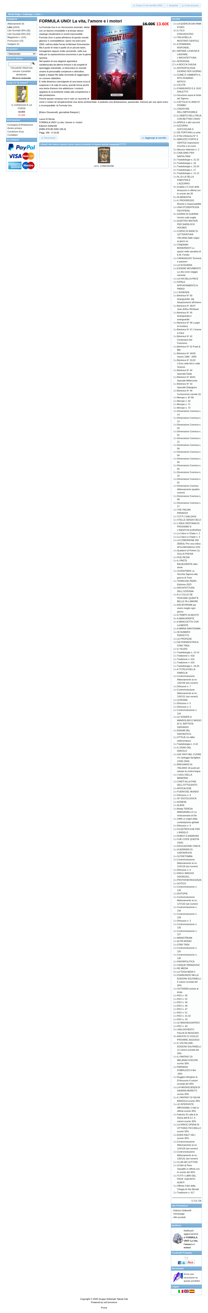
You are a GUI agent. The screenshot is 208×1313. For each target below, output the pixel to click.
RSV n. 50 (182, 995)
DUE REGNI (183, 557)
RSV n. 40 (182, 1026)
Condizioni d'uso (15, 131)
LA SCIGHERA (184, 265)
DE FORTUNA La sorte (189, 132)
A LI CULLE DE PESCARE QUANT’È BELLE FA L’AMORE (188, 598)
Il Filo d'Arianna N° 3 (187, 136)
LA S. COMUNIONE (104, 166)
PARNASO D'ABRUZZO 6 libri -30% (186, 1070)
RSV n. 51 (182, 1012)
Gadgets (11, 44)
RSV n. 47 (182, 1009)
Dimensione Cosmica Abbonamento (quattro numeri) (188, 489)
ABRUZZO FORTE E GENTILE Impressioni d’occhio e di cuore (188, 142)
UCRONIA (182, 700)
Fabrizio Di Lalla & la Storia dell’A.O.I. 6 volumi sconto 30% (187, 1118)
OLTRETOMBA (185, 856)
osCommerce (110, 1302)
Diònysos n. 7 (184, 686)
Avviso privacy (14, 128)
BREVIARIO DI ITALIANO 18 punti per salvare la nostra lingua (188, 767)
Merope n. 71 (183, 404)
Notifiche (176, 1225)
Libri (37, 14)
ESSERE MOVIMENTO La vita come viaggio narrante (189, 271)
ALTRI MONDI (184, 941)
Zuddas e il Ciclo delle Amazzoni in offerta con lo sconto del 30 (189, 190)
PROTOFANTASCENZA (189, 880)
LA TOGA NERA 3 (186, 972)
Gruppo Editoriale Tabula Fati (113, 1299)
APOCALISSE (184, 788)
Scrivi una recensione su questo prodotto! (192, 1277)
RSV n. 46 (182, 1002)
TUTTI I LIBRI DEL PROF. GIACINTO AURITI (186, 1179)
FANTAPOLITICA (186, 961)
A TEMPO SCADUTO (188, 615)
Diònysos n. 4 (184, 825)
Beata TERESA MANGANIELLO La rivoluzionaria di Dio (187, 812)
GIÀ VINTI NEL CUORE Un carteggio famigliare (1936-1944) (189, 757)
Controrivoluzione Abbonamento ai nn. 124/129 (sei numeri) (187, 863)
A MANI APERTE (185, 618)
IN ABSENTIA (184, 197)
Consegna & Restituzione (20, 125)
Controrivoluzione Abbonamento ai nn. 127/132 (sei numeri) (187, 900)
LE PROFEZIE (184, 639)
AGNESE (182, 802)
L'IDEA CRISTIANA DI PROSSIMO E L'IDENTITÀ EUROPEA (189, 526)
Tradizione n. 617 (186, 1192)
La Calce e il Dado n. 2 (188, 533)
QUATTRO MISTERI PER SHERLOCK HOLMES (187, 224)
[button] (148, 5)
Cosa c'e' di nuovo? (17, 83)
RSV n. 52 (182, 999)
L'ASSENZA (183, 292)
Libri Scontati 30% (16, 30)
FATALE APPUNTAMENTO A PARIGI (187, 285)
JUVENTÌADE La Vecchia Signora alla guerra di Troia (187, 574)
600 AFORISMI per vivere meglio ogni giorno (186, 608)
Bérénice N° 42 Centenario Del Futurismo (184, 339)
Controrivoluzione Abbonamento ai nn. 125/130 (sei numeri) (187, 679)
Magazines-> (13, 37)
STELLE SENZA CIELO (189, 520)
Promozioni (13, 41)
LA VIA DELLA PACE (187, 278)
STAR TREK (183, 944)
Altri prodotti (179, 1217)
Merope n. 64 (183, 401)
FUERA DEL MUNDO (188, 791)
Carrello (176, 19)
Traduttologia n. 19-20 (188, 666)
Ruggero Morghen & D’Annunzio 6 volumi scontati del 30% (187, 1080)
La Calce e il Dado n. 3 (188, 537)
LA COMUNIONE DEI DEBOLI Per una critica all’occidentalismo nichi (189, 543)
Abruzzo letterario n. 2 (188, 149)
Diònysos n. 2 (184, 707)
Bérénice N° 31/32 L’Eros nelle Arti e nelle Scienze (188, 363)
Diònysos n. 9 (184, 795)
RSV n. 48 (182, 1006)
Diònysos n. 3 (184, 920)
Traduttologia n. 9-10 (187, 744)
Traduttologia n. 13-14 (188, 652)
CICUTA (181, 85)
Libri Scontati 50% (16, 34)
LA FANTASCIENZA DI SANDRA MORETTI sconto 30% (188, 1090)
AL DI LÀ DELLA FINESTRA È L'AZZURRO (185, 180)
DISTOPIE (182, 893)
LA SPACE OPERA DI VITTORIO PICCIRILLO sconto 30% (189, 1128)
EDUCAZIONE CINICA (188, 846)
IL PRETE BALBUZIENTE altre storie (187, 564)
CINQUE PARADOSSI (188, 965)
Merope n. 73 (183, 408)
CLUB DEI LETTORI (187, 1162)
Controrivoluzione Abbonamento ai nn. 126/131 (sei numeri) (187, 693)
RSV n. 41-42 (184, 1016)
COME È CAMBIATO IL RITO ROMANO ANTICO (189, 78)
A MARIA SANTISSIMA (189, 628)
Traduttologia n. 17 (186, 170)
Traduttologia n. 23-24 (188, 166)
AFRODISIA (183, 61)
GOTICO (181, 883)
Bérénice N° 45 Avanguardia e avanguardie (184, 316)
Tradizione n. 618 (186, 655)
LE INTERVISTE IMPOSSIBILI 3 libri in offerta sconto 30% (188, 1107)
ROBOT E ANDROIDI (188, 836)
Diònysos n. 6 (184, 870)
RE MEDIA (182, 968)
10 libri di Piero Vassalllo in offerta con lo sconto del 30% (188, 1168)
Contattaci (12, 135)
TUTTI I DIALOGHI (186, 516)
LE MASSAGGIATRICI (188, 1022)
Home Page (14, 14)
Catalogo (28, 14)
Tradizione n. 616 (186, 662)
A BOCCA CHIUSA (186, 64)
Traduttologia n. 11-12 (188, 173)
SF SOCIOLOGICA (186, 798)
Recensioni (178, 1268)
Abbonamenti (14, 23)
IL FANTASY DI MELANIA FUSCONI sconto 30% (187, 1060)
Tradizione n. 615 (186, 659)
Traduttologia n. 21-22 (188, 159)
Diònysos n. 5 (184, 703)
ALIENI (180, 805)
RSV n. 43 (182, 1019)
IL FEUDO (182, 649)
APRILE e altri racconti (188, 122)
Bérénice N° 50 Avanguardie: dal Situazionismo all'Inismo (189, 299)
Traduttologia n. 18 (186, 163)
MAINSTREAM (184, 938)
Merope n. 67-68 (185, 397)
